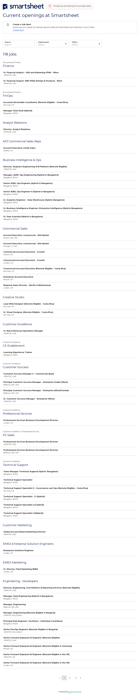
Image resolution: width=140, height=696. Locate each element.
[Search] (19, 45)
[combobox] (38, 45)
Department (43, 42)
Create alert (18, 30)
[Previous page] (59, 678)
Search (8, 42)
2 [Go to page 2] (70, 678)
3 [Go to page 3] (75, 678)
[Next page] (80, 678)
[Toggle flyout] (65, 43)
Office (74, 42)
